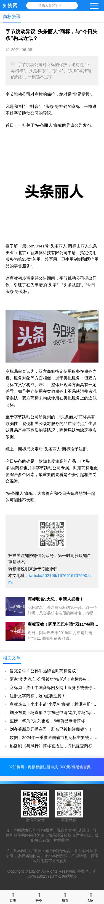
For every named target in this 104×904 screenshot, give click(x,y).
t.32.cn (35, 871)
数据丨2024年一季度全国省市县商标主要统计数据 (54, 737)
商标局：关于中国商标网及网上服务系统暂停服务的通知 (54, 687)
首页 (13, 897)
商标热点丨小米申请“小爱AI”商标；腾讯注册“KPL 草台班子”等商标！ (54, 704)
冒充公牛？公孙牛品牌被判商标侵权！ (45, 670)
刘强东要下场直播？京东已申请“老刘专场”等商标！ (54, 712)
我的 (91, 897)
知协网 (10, 5)
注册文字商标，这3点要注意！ (38, 695)
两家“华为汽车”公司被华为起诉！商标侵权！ (50, 679)
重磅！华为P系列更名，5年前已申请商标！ (49, 720)
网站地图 (70, 876)
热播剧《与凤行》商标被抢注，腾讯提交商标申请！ (54, 745)
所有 (65, 897)
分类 (39, 897)
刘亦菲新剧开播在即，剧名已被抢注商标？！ (51, 729)
